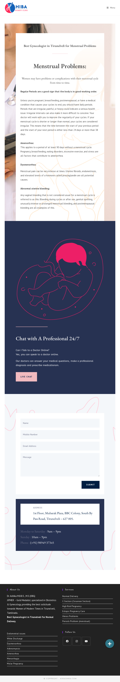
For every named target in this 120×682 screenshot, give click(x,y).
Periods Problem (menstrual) (76, 621)
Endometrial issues (16, 633)
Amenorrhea (13, 653)
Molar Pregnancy (15, 663)
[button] (109, 643)
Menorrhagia (13, 658)
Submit (90, 485)
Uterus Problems (70, 616)
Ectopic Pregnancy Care (73, 611)
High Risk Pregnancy (71, 606)
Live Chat (26, 377)
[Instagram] (76, 641)
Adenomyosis (13, 648)
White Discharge (15, 638)
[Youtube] (86, 641)
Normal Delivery (70, 596)
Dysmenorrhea (14, 643)
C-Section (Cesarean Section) (76, 601)
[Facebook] (67, 641)
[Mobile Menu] (111, 8)
